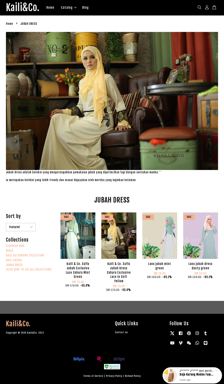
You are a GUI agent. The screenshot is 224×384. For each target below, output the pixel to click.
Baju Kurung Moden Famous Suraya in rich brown (197, 374)
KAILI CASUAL (14, 260)
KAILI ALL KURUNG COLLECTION (25, 255)
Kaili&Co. (22, 7)
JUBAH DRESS (14, 265)
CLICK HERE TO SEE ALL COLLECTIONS (29, 269)
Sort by (13, 216)
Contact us (121, 332)
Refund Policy (133, 375)
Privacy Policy (114, 375)
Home (50, 8)
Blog (85, 8)
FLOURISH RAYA (15, 246)
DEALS (9, 250)
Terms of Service (93, 375)
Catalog (69, 8)
